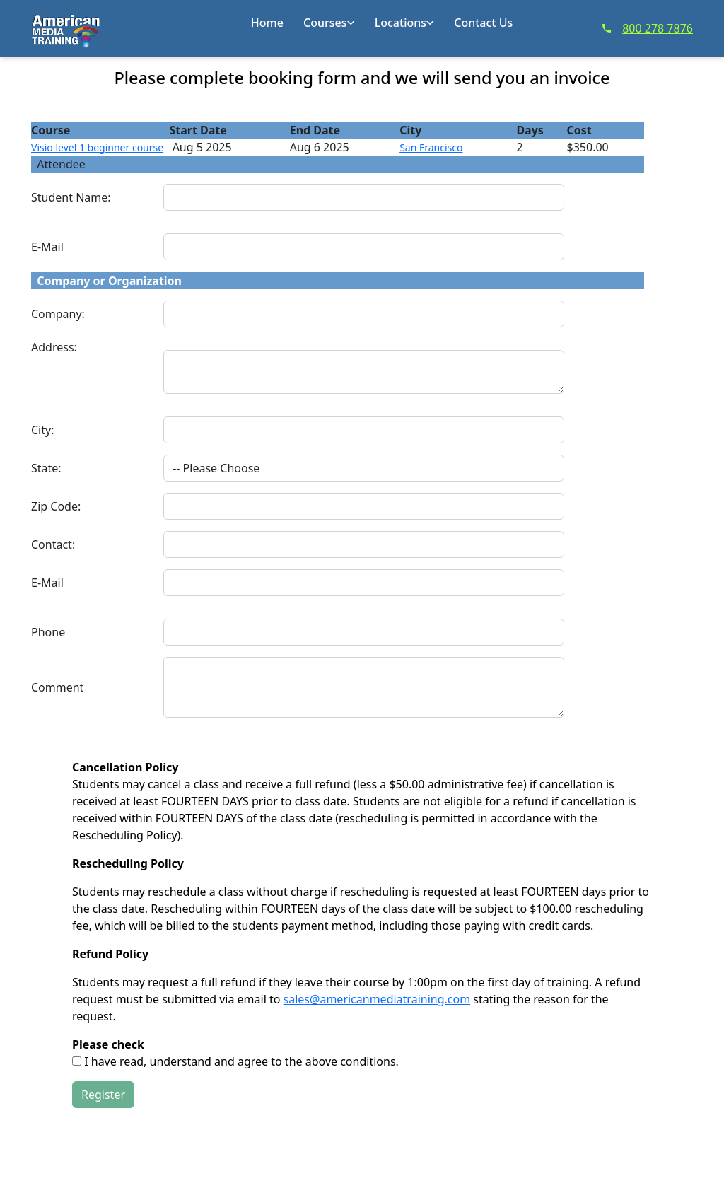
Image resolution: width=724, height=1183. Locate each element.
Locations (404, 22)
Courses (328, 22)
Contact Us (483, 22)
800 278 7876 (647, 28)
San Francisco (430, 147)
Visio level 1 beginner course (97, 147)
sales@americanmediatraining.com (377, 999)
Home (267, 22)
